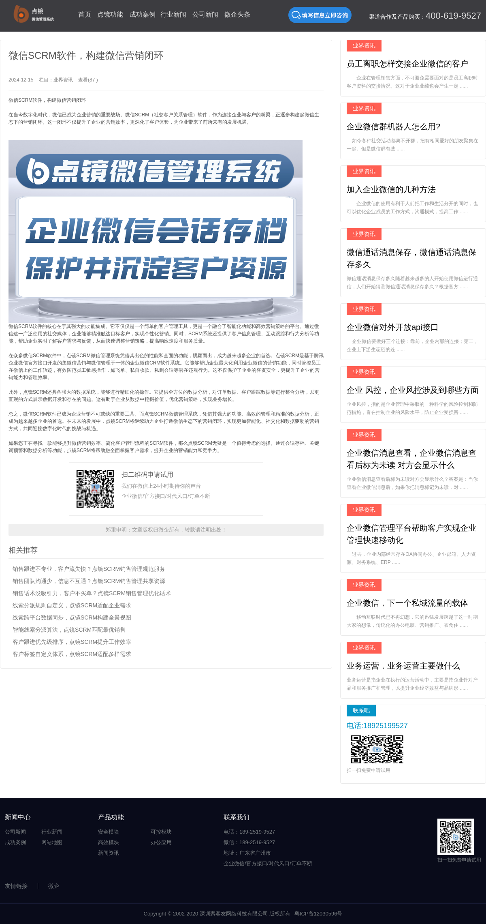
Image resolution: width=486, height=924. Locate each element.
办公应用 (161, 842)
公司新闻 (205, 14)
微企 (54, 886)
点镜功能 (110, 14)
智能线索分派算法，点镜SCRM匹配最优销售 (69, 629)
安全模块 (108, 832)
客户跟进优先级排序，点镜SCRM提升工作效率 (72, 642)
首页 (84, 14)
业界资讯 (63, 80)
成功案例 (143, 14)
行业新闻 (173, 14)
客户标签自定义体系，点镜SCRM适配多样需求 (72, 654)
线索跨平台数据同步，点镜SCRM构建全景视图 (72, 617)
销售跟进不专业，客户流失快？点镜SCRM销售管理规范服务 (89, 569)
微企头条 (237, 14)
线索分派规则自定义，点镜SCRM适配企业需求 (72, 605)
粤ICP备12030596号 (318, 914)
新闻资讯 (108, 853)
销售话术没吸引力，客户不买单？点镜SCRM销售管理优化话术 (92, 593)
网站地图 (51, 842)
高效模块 (108, 842)
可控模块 (161, 832)
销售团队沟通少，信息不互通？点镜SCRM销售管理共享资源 (89, 581)
